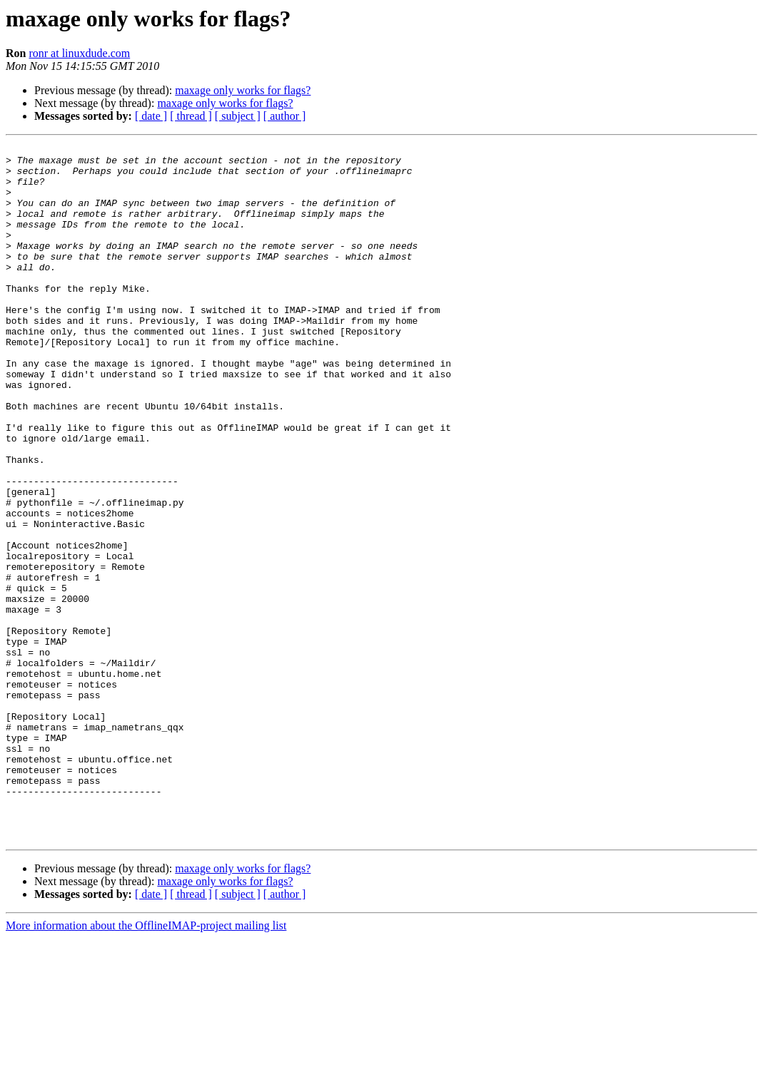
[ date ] (151, 116)
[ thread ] (191, 116)
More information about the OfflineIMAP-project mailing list (146, 1064)
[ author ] (284, 116)
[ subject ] (238, 116)
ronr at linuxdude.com (79, 53)
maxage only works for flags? (242, 90)
